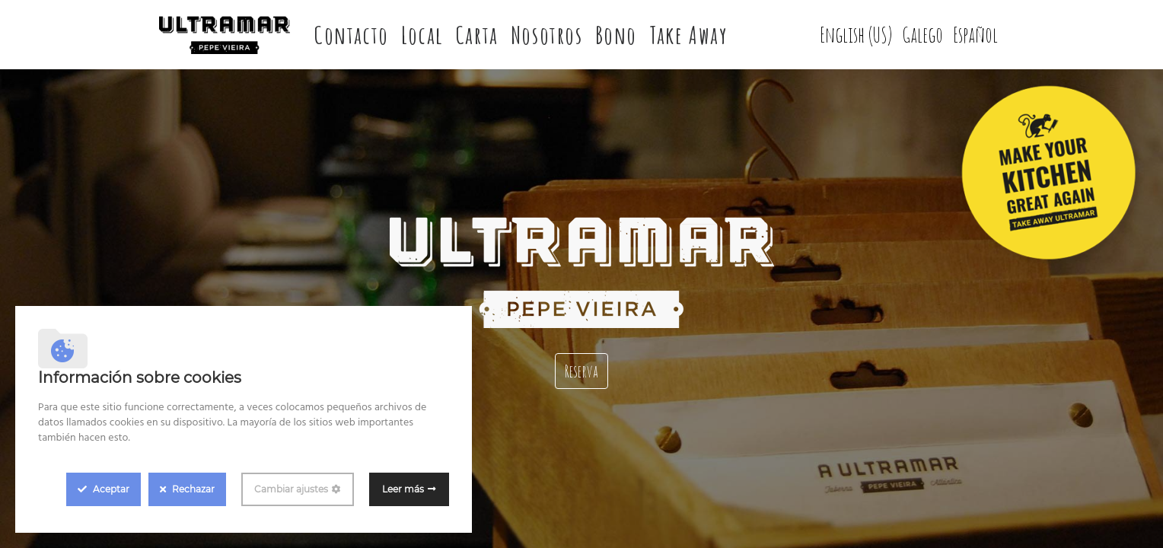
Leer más (403, 489)
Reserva (581, 371)
